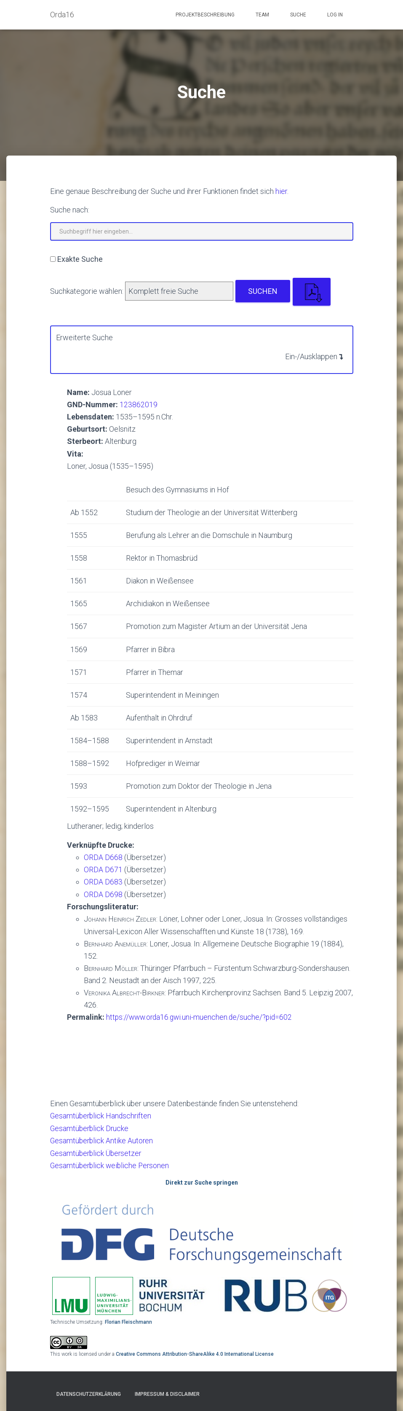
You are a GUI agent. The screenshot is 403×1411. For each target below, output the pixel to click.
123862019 (138, 404)
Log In (335, 15)
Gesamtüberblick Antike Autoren (102, 1139)
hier (281, 191)
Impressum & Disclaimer (167, 1393)
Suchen (263, 291)
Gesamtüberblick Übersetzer (97, 1152)
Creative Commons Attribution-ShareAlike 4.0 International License (195, 1353)
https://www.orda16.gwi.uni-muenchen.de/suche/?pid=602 (201, 1016)
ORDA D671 (103, 869)
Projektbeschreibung (205, 15)
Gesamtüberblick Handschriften (102, 1114)
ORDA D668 (103, 856)
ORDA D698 (103, 893)
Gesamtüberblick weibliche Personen (111, 1164)
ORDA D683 (103, 881)
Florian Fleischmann (128, 1320)
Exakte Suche (80, 259)
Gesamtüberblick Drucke (90, 1127)
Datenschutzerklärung (88, 1393)
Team (262, 15)
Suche (298, 15)
